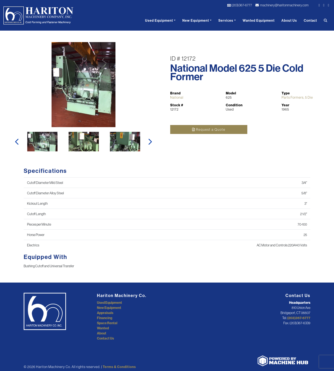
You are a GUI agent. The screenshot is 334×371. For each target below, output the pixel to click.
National (176, 97)
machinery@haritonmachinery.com (282, 5)
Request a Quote (208, 129)
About (101, 333)
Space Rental (107, 323)
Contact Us (105, 338)
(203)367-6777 (239, 5)
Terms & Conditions (119, 367)
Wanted (103, 328)
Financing (104, 318)
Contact (310, 20)
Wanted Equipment (259, 20)
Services (225, 20)
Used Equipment (159, 20)
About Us (289, 20)
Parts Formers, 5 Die (297, 97)
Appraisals (105, 313)
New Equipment (195, 20)
